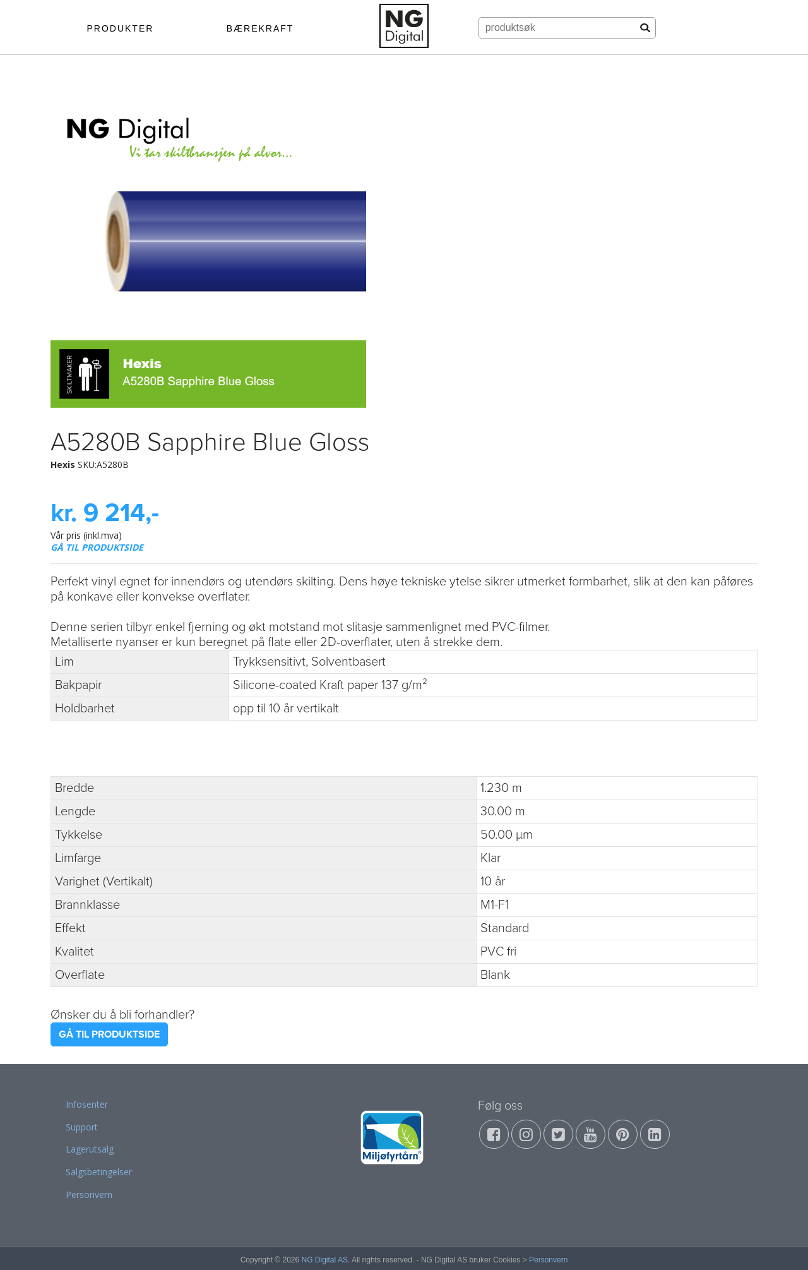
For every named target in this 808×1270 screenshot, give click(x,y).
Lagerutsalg (90, 1149)
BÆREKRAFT (260, 28)
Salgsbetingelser (99, 1172)
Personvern (89, 1195)
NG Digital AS (325, 1259)
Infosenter (87, 1104)
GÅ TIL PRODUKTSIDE (96, 547)
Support (82, 1127)
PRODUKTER (119, 28)
